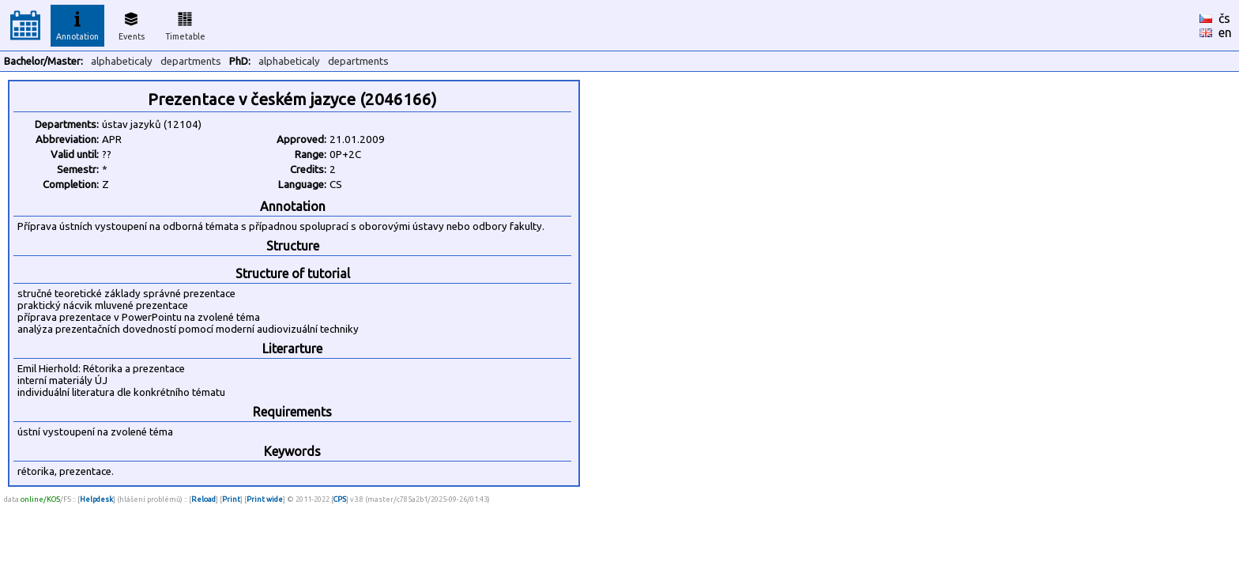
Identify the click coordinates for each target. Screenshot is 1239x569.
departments (190, 61)
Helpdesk (96, 499)
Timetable (185, 23)
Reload (203, 499)
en (1225, 32)
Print (231, 499)
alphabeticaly (122, 61)
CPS (339, 499)
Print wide (265, 499)
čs (1224, 18)
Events (132, 23)
